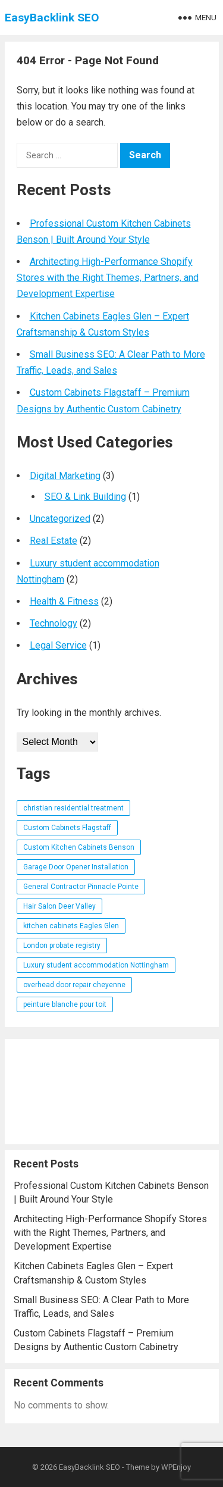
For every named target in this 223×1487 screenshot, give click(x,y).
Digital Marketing (65, 475)
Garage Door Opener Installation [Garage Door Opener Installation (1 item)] (75, 867)
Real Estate (53, 540)
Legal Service (58, 645)
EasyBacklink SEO (52, 17)
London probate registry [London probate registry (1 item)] (61, 945)
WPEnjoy (176, 1467)
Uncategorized (60, 518)
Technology (53, 623)
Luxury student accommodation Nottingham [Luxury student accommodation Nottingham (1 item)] (96, 965)
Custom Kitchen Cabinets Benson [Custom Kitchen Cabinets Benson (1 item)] (78, 847)
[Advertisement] (112, 1091)
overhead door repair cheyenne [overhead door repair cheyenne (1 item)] (74, 985)
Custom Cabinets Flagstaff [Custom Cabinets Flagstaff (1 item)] (67, 828)
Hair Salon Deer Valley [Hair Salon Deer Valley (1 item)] (59, 906)
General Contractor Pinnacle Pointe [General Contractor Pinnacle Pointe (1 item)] (81, 886)
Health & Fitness (64, 601)
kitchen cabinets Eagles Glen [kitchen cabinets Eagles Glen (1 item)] (71, 926)
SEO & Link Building (85, 496)
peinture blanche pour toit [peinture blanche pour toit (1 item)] (64, 1004)
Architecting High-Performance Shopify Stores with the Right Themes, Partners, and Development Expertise (108, 277)
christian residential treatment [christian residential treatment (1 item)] (73, 808)
